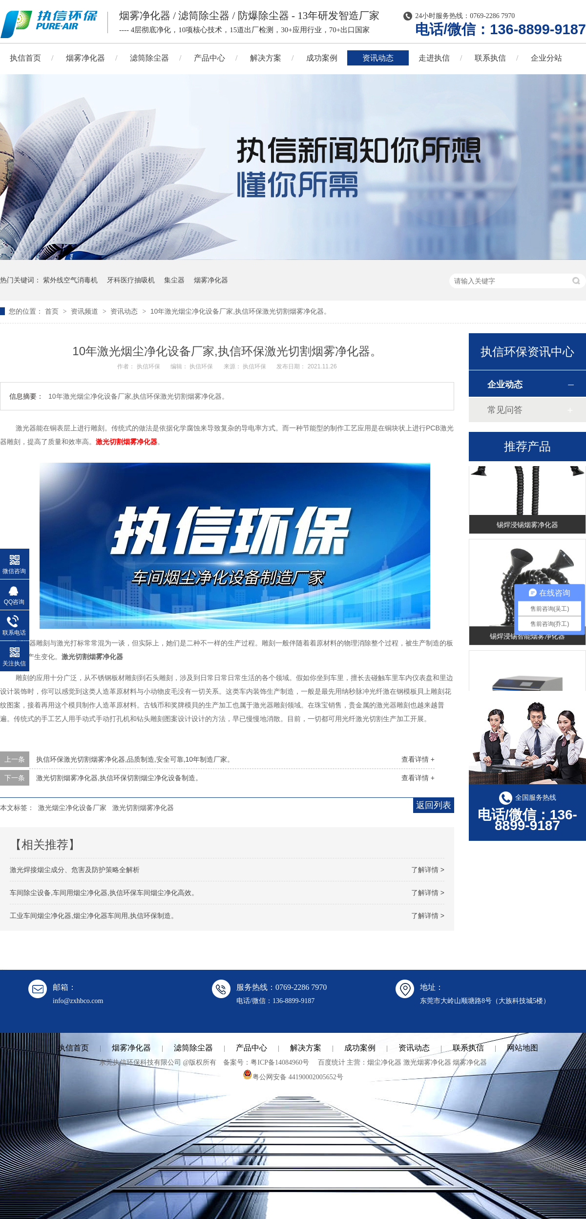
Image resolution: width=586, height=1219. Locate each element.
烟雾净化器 (85, 58)
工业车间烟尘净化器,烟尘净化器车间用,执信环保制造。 (94, 916)
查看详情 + (418, 759)
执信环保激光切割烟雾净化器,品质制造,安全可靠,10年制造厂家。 (135, 759)
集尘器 (174, 280)
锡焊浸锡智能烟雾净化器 (527, 638)
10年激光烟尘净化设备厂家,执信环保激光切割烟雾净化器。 (240, 311)
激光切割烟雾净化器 (143, 808)
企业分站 (546, 58)
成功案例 (321, 58)
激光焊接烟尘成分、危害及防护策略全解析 (75, 870)
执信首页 (73, 1048)
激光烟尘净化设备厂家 (72, 808)
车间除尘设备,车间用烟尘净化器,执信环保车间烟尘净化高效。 (104, 893)
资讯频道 (85, 311)
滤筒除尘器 (149, 58)
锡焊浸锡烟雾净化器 (527, 526)
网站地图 (522, 1048)
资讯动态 (378, 58)
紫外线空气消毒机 (70, 280)
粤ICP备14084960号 (280, 1062)
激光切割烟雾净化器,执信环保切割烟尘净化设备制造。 (119, 778)
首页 (53, 311)
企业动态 (505, 384)
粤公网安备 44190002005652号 (293, 1077)
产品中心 (209, 58)
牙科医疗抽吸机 (131, 280)
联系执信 (490, 58)
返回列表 (433, 805)
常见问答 (505, 410)
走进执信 (434, 58)
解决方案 (265, 58)
